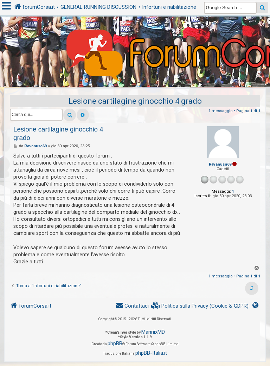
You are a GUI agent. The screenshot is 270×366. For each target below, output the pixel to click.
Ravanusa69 (220, 164)
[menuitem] (200, 306)
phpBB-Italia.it (151, 353)
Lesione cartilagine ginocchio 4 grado (135, 101)
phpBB (115, 343)
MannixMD (153, 332)
